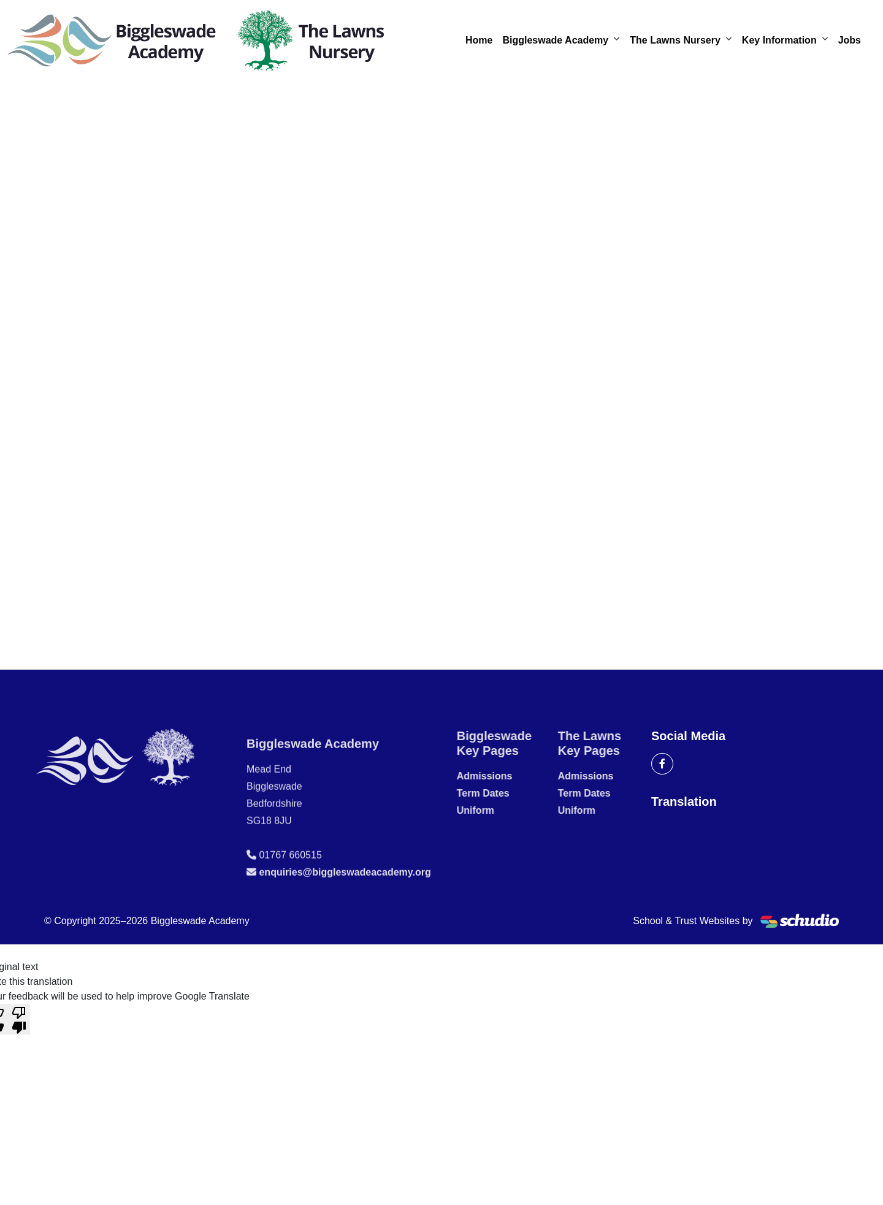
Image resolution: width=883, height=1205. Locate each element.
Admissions (513, 776)
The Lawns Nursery (675, 40)
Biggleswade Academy (555, 40)
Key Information (779, 40)
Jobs (849, 40)
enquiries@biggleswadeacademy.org (344, 900)
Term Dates (511, 793)
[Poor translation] (19, 1019)
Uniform (503, 810)
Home (478, 40)
